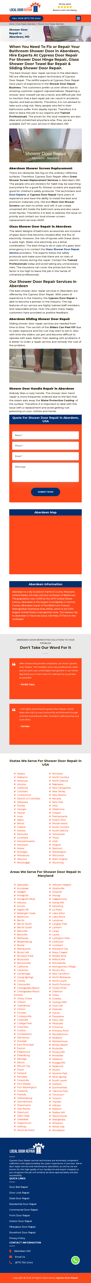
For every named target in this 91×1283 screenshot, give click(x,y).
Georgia (21, 809)
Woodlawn (58, 1130)
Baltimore (23, 916)
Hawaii (21, 812)
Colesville (22, 1019)
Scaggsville (58, 1062)
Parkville (57, 1009)
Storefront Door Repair (22, 1232)
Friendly (21, 1094)
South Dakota (60, 830)
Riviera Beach (60, 1045)
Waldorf (56, 1109)
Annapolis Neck (26, 899)
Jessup (56, 895)
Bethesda (22, 938)
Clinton (21, 1009)
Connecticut (24, 795)
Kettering (57, 906)
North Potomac (61, 984)
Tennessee (58, 834)
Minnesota (23, 855)
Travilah (56, 1101)
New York (57, 802)
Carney (21, 981)
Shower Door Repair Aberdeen (50, 24)
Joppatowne (59, 899)
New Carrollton (61, 973)
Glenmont (23, 1112)
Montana (57, 773)
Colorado (22, 791)
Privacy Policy (17, 1238)
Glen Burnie (23, 1108)
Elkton (21, 1062)
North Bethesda (61, 977)
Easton (21, 1048)
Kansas (21, 830)
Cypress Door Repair (67, 1278)
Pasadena (58, 1016)
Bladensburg (24, 941)
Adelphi (21, 892)
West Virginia (59, 859)
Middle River (59, 956)
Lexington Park (61, 938)
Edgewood (23, 1052)
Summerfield (59, 1087)
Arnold (21, 906)
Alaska (21, 773)
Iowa (20, 816)
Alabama (22, 777)
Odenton (57, 991)
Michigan (22, 852)
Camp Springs (25, 977)
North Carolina (60, 777)
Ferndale (22, 1076)
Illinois (20, 823)
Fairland (21, 1073)
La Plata (57, 909)
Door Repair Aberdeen (26, 24)
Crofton (21, 1030)
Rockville (57, 1048)
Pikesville (57, 1023)
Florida (21, 805)
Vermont (57, 848)
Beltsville (22, 931)
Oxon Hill (57, 1005)
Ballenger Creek (26, 913)
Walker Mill (58, 1112)
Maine (20, 848)
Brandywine (24, 948)
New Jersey (58, 791)
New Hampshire (61, 788)
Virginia (56, 844)
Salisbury (57, 1059)
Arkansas (22, 780)
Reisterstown (60, 1041)
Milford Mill (58, 959)
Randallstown (60, 1034)
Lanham (57, 927)
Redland (57, 1037)
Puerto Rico (59, 820)
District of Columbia (28, 798)
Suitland (57, 1084)
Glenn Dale (23, 1116)
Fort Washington (27, 1087)
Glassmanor (24, 1105)
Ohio (55, 805)
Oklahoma (58, 809)
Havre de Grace (26, 1130)
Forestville (23, 1080)
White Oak (58, 1126)
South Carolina (60, 827)
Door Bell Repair (18, 1187)
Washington (59, 852)
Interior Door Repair (20, 1221)
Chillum (21, 1002)
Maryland (22, 844)
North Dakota (60, 780)
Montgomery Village (64, 966)
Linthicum (58, 941)
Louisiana (22, 837)
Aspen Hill (23, 909)
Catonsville (23, 984)
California (22, 788)
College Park (24, 1023)
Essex (20, 1069)
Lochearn (57, 945)
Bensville (22, 934)
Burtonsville (24, 963)
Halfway (21, 1126)
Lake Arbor (58, 913)
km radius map (45, 545)
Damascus (23, 1037)
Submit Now (45, 491)
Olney (55, 995)
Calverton (22, 970)
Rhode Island (59, 823)
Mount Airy (58, 970)
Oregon (56, 812)
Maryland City (60, 948)
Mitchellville (59, 963)
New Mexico (59, 795)
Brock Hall (23, 952)
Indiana (21, 827)
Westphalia (58, 1119)
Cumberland (24, 1034)
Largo (55, 931)
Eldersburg (23, 1055)
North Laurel (59, 981)
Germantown (24, 1101)
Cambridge (23, 973)
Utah (55, 841)
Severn (56, 1069)
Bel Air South (24, 927)
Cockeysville (24, 1016)
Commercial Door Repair (23, 1209)
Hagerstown (24, 1123)
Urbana (56, 1105)
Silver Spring (59, 1077)
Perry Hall (57, 1020)
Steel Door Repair (19, 1198)
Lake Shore (58, 916)
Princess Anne (60, 1030)
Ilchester (57, 892)
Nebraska (57, 784)
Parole (56, 1013)
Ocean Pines (59, 988)
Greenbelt (22, 1119)
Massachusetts (26, 841)
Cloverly (21, 1012)
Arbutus (21, 902)
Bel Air (20, 920)
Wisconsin (58, 855)
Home (12, 24)
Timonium (58, 1094)
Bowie (20, 945)
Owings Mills (59, 1002)
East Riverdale (25, 1044)
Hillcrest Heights (61, 884)
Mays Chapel (59, 952)
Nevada (56, 798)
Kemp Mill (58, 902)
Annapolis (23, 895)
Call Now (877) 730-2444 (26, 18)
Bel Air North (24, 924)
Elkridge (22, 1059)
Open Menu (78, 18)
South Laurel (59, 1080)
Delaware (22, 802)
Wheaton (57, 1123)
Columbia (22, 1027)
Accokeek (23, 888)
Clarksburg (23, 1005)
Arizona (21, 784)
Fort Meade (24, 1084)
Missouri (22, 859)
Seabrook (57, 1066)
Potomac (57, 1027)
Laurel (55, 934)
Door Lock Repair (19, 1192)
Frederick (22, 1091)
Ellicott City (23, 1066)
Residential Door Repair (23, 1204)
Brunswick (23, 959)
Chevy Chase (24, 998)
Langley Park (59, 924)
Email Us (20, 1257)
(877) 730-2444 (24, 1262)
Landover (57, 920)
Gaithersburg (24, 1098)
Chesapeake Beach (28, 988)
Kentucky (22, 834)
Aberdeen (22, 884)
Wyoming (58, 862)
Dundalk (22, 1041)
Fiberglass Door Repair (22, 1227)
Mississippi (23, 862)
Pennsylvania (59, 816)
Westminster (59, 1116)
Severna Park (59, 1073)
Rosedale (57, 1055)
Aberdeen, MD (22, 1251)
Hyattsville (58, 888)
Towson (56, 1098)
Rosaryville (58, 1052)
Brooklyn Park (25, 956)
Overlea (56, 998)
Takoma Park (60, 1091)
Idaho (20, 820)
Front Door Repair (19, 1215)
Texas (55, 837)
